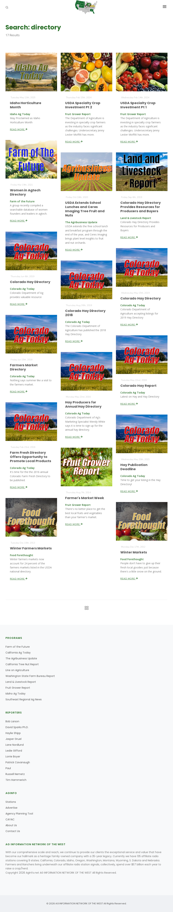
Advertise (11, 808)
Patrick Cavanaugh (18, 762)
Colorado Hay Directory (30, 281)
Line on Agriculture (17, 670)
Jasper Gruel (13, 739)
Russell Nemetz (15, 774)
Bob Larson (12, 721)
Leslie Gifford (14, 750)
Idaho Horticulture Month (25, 104)
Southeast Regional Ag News (24, 699)
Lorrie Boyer (13, 756)
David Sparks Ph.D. (17, 727)
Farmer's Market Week (84, 497)
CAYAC (10, 819)
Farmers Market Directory (24, 367)
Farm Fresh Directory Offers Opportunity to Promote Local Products (30, 456)
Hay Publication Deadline (134, 466)
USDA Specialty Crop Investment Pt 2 (82, 104)
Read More (19, 129)
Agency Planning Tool (19, 813)
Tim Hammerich (16, 780)
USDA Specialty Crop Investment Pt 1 (138, 104)
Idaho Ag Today (16, 693)
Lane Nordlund (15, 745)
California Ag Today (18, 652)
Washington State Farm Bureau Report (30, 676)
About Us (11, 825)
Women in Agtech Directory (25, 192)
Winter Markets (133, 552)
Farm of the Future (18, 647)
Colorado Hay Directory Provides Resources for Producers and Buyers (141, 206)
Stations (11, 802)
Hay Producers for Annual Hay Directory (83, 404)
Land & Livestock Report (21, 682)
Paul (8, 768)
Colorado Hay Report (138, 385)
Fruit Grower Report (18, 688)
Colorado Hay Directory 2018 (85, 312)
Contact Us (13, 831)
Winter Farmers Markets (31, 548)
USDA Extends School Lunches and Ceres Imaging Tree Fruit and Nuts (85, 208)
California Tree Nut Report (22, 664)
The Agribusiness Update (21, 658)
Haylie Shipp (13, 733)
